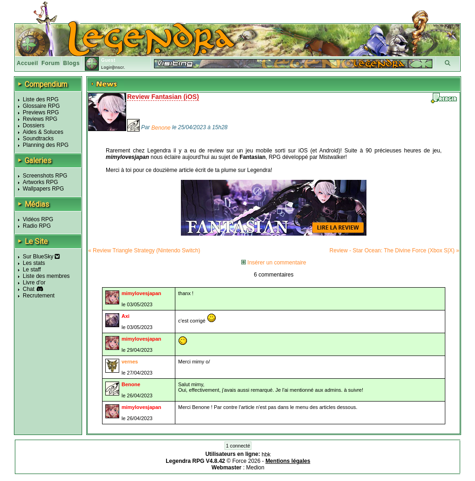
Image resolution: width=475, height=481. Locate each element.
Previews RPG (41, 112)
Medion (255, 467)
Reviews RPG (40, 119)
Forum (50, 63)
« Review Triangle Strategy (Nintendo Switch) (144, 250)
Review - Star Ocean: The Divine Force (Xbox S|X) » (394, 250)
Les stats (34, 263)
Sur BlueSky (41, 256)
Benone (160, 128)
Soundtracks (38, 138)
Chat (28, 289)
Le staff (32, 269)
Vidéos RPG (38, 219)
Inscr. (119, 67)
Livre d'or (34, 282)
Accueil (27, 63)
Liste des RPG (40, 99)
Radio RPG (37, 226)
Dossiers (34, 125)
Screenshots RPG (45, 175)
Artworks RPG (40, 182)
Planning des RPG (46, 145)
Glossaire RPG (41, 106)
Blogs (71, 63)
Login (107, 67)
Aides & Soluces (43, 132)
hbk (266, 454)
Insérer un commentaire (273, 262)
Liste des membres (46, 276)
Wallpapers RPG (43, 188)
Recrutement (39, 295)
